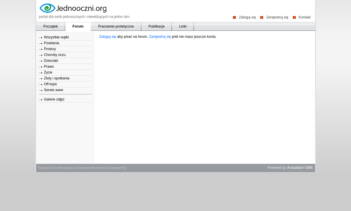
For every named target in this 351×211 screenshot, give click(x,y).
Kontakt (305, 17)
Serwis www (53, 90)
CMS (309, 168)
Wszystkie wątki (56, 37)
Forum (78, 26)
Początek (50, 26)
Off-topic (50, 84)
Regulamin (46, 167)
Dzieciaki (51, 61)
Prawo (49, 66)
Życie (48, 72)
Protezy (50, 49)
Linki (183, 26)
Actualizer (295, 168)
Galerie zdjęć (54, 99)
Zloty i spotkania (57, 78)
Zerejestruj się (277, 17)
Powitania (51, 43)
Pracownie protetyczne (116, 26)
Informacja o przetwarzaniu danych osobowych (90, 167)
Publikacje (157, 26)
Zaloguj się (247, 17)
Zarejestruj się (160, 37)
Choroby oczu (55, 55)
